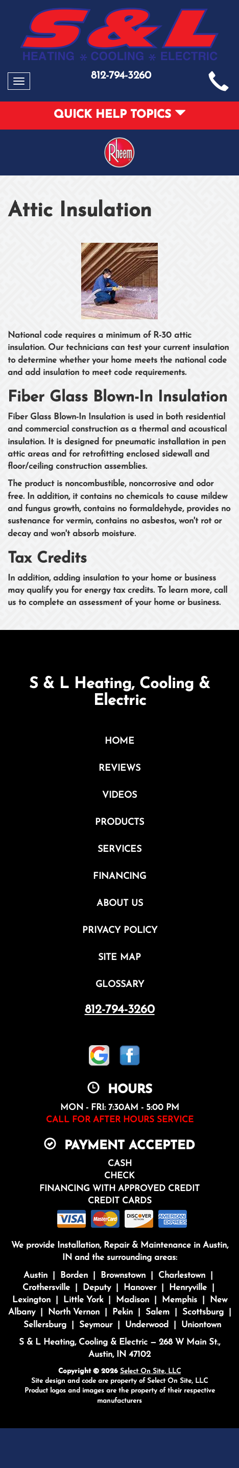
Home (119, 741)
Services (119, 849)
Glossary (119, 984)
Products (119, 822)
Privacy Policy (119, 930)
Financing (119, 876)
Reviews (119, 768)
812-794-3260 (120, 1010)
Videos (119, 795)
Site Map (119, 957)
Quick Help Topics (120, 115)
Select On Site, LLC (150, 1371)
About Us (120, 903)
